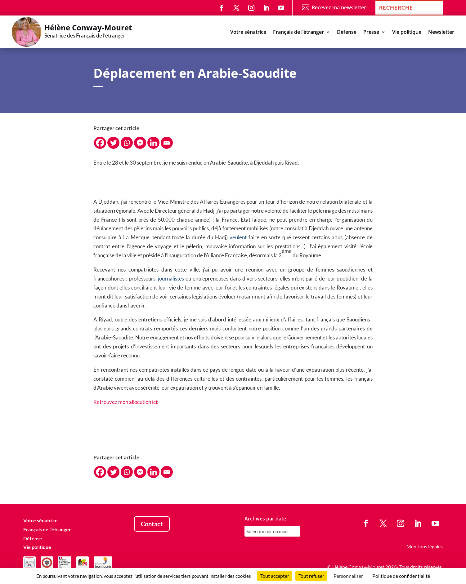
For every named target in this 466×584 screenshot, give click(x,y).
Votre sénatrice (248, 32)
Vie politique (406, 32)
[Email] (167, 143)
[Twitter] (113, 143)
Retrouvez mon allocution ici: (125, 402)
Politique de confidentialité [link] (401, 576)
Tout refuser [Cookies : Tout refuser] (311, 576)
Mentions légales (424, 546)
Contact (152, 524)
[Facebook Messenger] (140, 143)
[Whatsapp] (127, 143)
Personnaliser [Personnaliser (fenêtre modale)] (348, 576)
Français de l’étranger (298, 32)
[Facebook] (100, 143)
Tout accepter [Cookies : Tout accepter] (274, 576)
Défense (346, 32)
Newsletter (441, 32)
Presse (371, 32)
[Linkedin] (153, 143)
